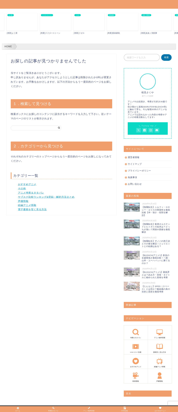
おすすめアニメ (27, 184)
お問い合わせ (135, 184)
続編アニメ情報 (27, 205)
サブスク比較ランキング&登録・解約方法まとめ (46, 197)
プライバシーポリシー (139, 170)
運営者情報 (133, 157)
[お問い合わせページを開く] (156, 130)
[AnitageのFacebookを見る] (144, 130)
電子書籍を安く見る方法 (32, 209)
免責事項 (132, 177)
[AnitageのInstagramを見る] (150, 130)
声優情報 (23, 201)
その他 (22, 188)
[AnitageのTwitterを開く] (138, 130)
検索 (166, 57)
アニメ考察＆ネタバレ (31, 192)
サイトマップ (135, 164)
